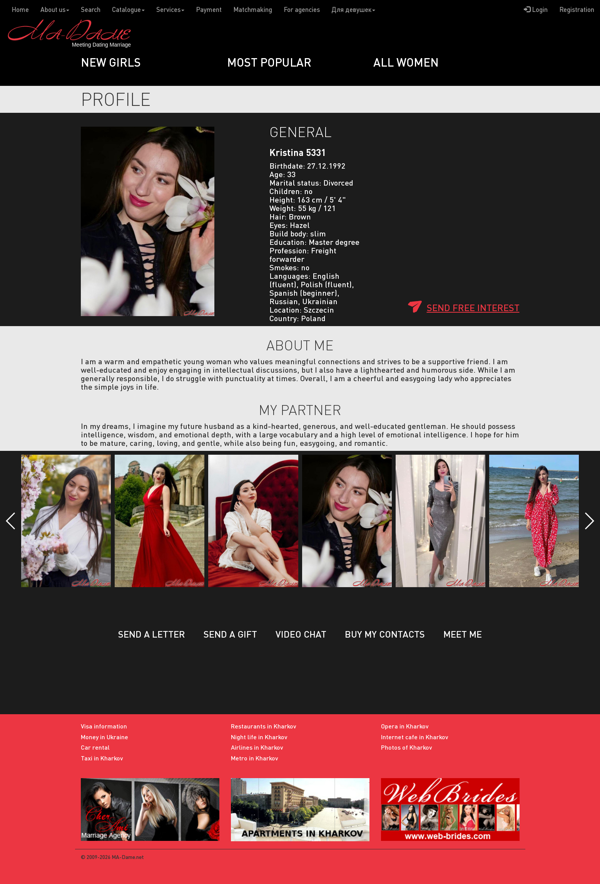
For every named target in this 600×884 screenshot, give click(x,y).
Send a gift (230, 634)
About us (54, 9)
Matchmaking (252, 9)
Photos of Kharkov (406, 747)
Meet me (462, 634)
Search (90, 9)
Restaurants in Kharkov (263, 726)
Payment (209, 9)
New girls (111, 62)
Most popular (269, 62)
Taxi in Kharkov (102, 758)
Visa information (104, 726)
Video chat (301, 634)
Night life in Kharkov (259, 736)
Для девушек (353, 9)
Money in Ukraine (104, 736)
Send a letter (151, 634)
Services (170, 9)
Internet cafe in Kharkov (414, 736)
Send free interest (473, 307)
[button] (11, 520)
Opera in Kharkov (405, 726)
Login (536, 9)
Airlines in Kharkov (257, 747)
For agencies (302, 9)
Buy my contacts (385, 634)
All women (406, 62)
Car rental (95, 747)
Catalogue (128, 9)
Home (20, 9)
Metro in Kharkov (254, 758)
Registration (576, 9)
